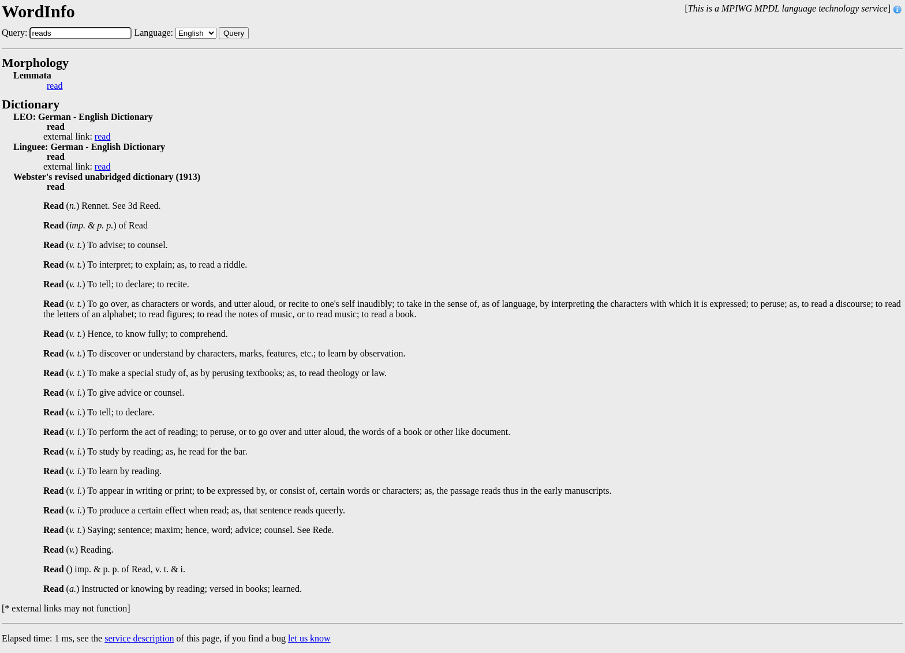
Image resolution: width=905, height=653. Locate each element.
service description (139, 638)
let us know (309, 638)
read (55, 86)
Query (233, 33)
